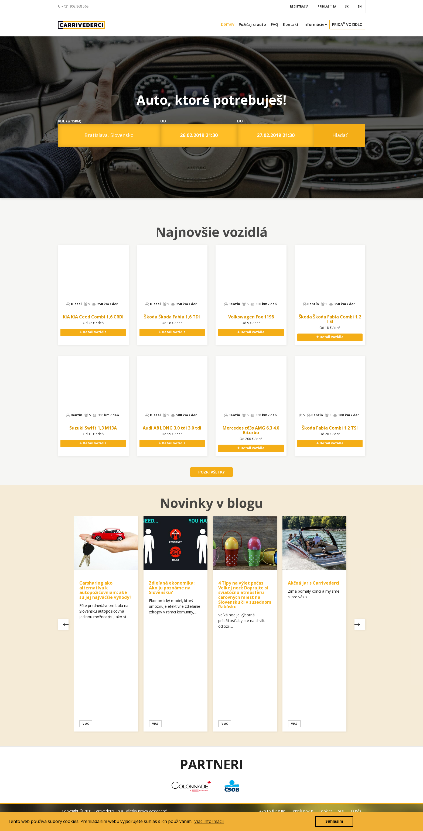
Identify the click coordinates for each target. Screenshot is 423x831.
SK (347, 6)
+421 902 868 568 (73, 6)
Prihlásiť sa (327, 6)
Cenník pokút (302, 810)
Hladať (339, 135)
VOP (342, 810)
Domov (227, 24)
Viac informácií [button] (209, 821)
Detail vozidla (93, 332)
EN (359, 6)
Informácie (315, 24)
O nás (356, 810)
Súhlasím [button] (334, 821)
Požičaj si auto (252, 24)
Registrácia (299, 6)
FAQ (274, 24)
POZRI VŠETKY (211, 472)
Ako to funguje (272, 810)
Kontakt (291, 24)
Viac (86, 724)
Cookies (326, 810)
